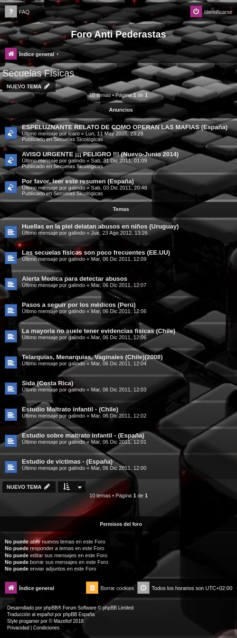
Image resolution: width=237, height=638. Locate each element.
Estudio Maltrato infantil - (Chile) (70, 409)
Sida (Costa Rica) (47, 383)
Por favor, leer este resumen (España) (78, 181)
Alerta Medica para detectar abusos (74, 278)
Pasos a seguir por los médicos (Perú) (79, 304)
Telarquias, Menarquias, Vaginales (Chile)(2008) (92, 357)
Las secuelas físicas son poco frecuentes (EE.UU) (96, 252)
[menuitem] (17, 12)
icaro (74, 133)
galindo (76, 160)
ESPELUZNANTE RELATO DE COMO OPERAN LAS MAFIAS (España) (125, 127)
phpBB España (79, 614)
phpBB (51, 607)
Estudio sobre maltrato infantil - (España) (83, 435)
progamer (29, 621)
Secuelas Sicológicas (78, 139)
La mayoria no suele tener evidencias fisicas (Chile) (98, 330)
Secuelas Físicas (38, 73)
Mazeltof (63, 621)
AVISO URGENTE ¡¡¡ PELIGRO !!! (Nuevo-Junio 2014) (100, 154)
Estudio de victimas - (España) (67, 461)
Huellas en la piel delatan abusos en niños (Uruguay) (100, 226)
